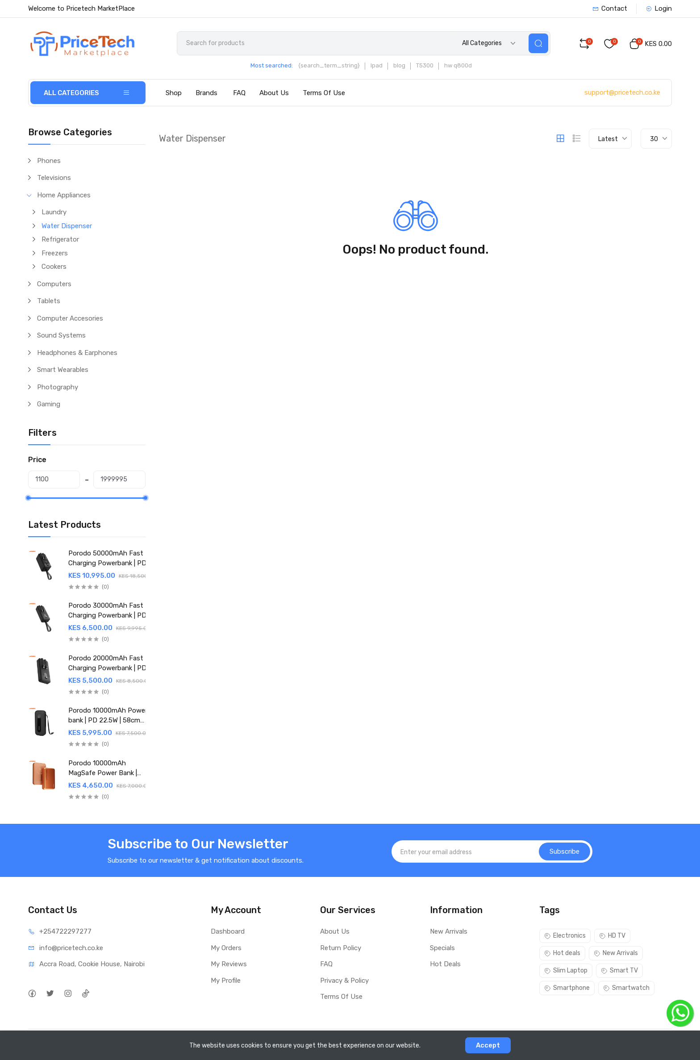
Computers (54, 284)
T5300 (424, 65)
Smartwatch (626, 988)
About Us (274, 93)
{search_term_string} (329, 65)
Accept (488, 1045)
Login (659, 8)
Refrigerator (60, 239)
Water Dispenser (67, 226)
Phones (49, 161)
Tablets (48, 301)
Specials (442, 948)
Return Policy (340, 948)
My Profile (226, 981)
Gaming (48, 404)
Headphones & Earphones (77, 353)
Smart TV (619, 970)
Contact (609, 8)
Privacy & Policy (344, 981)
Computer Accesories (70, 318)
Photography (57, 387)
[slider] (28, 498)
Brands (206, 93)
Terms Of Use (324, 93)
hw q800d (458, 65)
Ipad (377, 65)
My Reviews (229, 964)
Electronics (565, 935)
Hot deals (562, 953)
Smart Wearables (62, 370)
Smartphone (567, 988)
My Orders (226, 948)
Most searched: (271, 65)
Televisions (54, 178)
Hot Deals (445, 964)
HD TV (612, 935)
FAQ (239, 93)
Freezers (55, 253)
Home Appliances (64, 195)
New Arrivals (448, 931)
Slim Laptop (566, 970)
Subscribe (564, 851)
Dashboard (228, 931)
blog (399, 65)
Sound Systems (61, 335)
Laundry (54, 212)
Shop (174, 93)
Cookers (54, 267)
